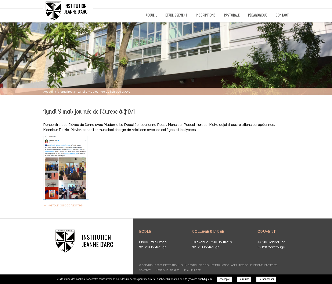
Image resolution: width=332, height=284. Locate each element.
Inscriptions (206, 15)
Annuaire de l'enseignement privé (254, 265)
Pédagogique (257, 15)
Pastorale (232, 15)
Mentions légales (167, 270)
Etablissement (176, 15)
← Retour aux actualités (63, 205)
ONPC (225, 265)
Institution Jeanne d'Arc (75, 8)
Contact (282, 15)
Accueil (151, 15)
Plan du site (192, 270)
